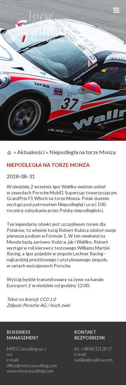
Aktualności (31, 152)
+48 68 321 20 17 (96, 348)
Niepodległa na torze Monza (82, 152)
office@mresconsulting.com (32, 365)
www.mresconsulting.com (30, 371)
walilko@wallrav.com (93, 360)
